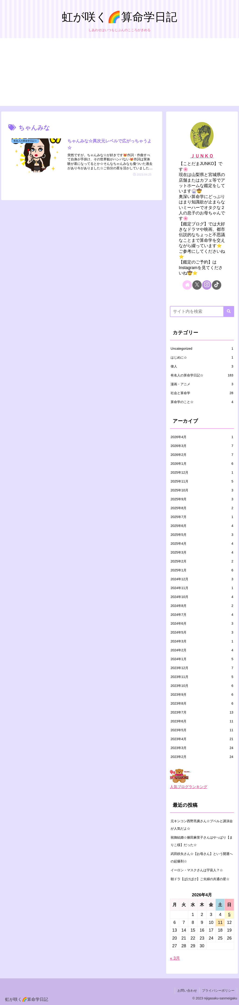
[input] (202, 311)
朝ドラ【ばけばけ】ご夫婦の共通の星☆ (200, 879)
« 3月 (175, 958)
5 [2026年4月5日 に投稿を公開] (229, 914)
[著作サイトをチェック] (187, 285)
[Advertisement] (119, 73)
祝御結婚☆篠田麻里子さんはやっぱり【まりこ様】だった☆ (202, 841)
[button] (228, 311)
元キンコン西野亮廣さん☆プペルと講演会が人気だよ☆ (202, 824)
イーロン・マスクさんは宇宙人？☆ (197, 870)
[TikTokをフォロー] (216, 285)
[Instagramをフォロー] (206, 285)
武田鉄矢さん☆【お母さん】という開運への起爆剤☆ (202, 857)
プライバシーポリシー (218, 990)
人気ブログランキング (188, 787)
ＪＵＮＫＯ (202, 155)
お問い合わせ (187, 990)
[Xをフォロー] (197, 285)
